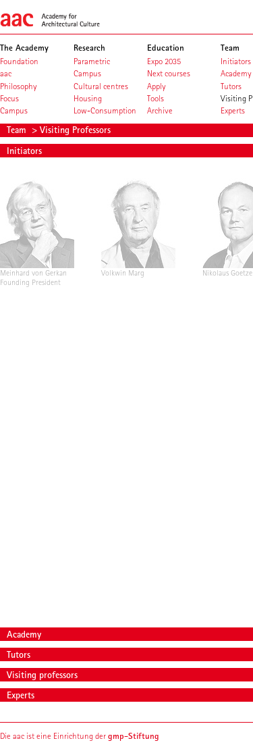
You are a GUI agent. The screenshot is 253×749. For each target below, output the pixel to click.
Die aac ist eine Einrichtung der (79, 736)
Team (18, 130)
